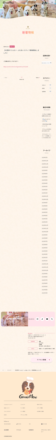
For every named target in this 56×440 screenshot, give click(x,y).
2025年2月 (44, 190)
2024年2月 (44, 222)
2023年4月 (44, 251)
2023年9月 (44, 235)
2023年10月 (45, 232)
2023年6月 (44, 244)
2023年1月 (44, 261)
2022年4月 (44, 290)
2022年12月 (45, 264)
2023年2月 (44, 257)
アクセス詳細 (41, 360)
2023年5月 (44, 248)
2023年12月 (45, 225)
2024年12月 (45, 196)
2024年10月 (45, 199)
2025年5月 (44, 180)
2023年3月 (44, 254)
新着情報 (9, 370)
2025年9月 (44, 170)
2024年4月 (44, 215)
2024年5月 (44, 212)
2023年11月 (45, 228)
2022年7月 (44, 280)
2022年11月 (45, 267)
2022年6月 (44, 283)
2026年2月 (44, 157)
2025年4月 (44, 183)
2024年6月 (44, 209)
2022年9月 (44, 273)
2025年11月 (45, 164)
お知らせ (12, 46)
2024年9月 (44, 202)
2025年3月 (44, 186)
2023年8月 (44, 238)
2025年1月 (44, 193)
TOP (3, 370)
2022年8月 (44, 277)
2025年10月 (45, 167)
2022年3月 (44, 293)
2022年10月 (45, 270)
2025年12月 (45, 161)
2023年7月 (44, 241)
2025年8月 (44, 173)
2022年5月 (44, 286)
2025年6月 (44, 177)
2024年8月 (44, 206)
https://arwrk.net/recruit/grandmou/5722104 (16, 67)
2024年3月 (44, 219)
